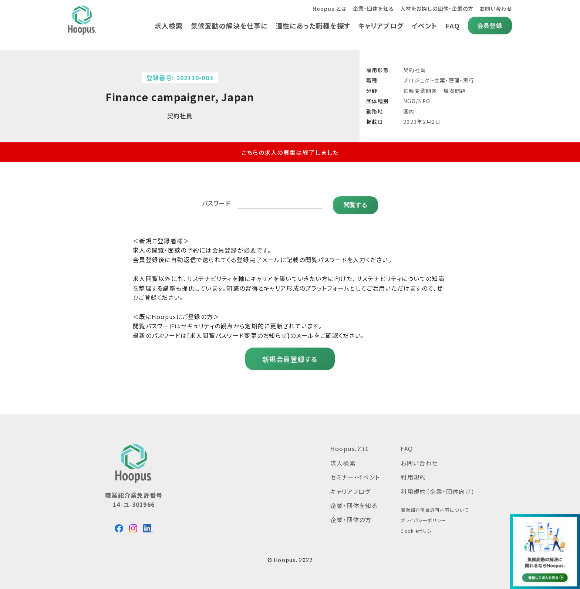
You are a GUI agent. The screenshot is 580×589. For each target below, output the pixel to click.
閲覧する (355, 200)
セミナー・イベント (355, 472)
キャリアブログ (380, 25)
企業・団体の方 (351, 515)
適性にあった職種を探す (310, 25)
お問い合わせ (495, 8)
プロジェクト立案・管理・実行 (438, 80)
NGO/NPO (416, 101)
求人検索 (165, 25)
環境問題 (455, 90)
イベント (424, 25)
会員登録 (489, 25)
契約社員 (414, 70)
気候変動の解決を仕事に (226, 25)
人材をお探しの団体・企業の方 (436, 8)
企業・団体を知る (371, 8)
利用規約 (413, 472)
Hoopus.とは (326, 8)
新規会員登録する (290, 354)
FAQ (452, 25)
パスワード (217, 201)
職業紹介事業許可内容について (434, 505)
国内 (409, 111)
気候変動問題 (420, 90)
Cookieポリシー (418, 526)
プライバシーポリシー (423, 516)
